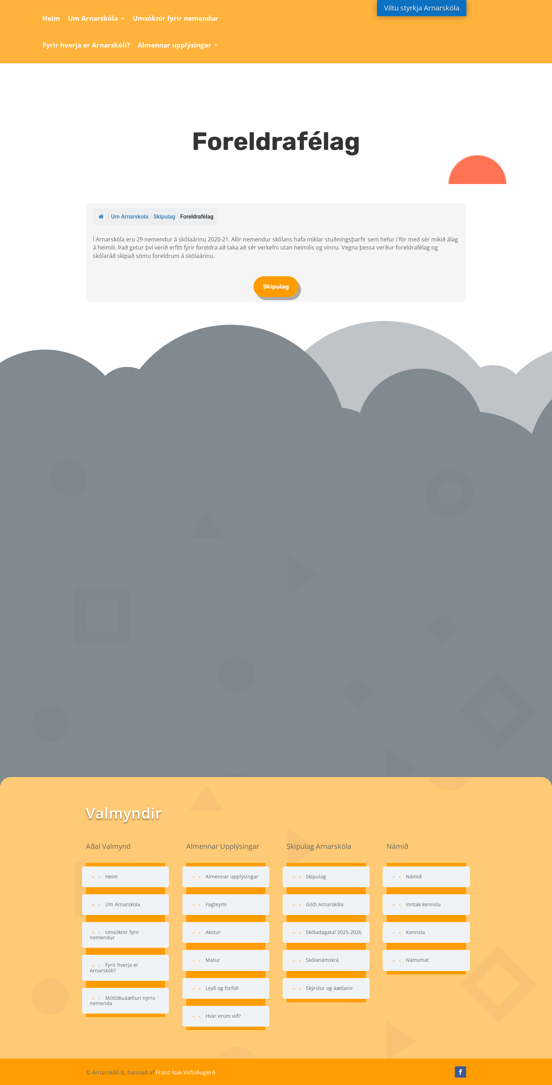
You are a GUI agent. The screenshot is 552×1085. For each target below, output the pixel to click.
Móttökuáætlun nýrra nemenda (122, 1001)
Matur (213, 960)
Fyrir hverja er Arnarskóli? (86, 45)
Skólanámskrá (322, 960)
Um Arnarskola (122, 904)
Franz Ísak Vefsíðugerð (185, 1072)
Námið (413, 876)
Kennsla (415, 932)
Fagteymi (216, 904)
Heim (51, 18)
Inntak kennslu (423, 904)
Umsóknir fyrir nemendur (175, 18)
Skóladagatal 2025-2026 (334, 932)
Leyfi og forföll (222, 988)
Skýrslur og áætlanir (329, 988)
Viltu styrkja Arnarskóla (421, 8)
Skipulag (276, 286)
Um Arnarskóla (93, 18)
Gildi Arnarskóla (325, 904)
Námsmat (417, 960)
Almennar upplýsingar (174, 45)
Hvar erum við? (223, 1016)
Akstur (213, 932)
